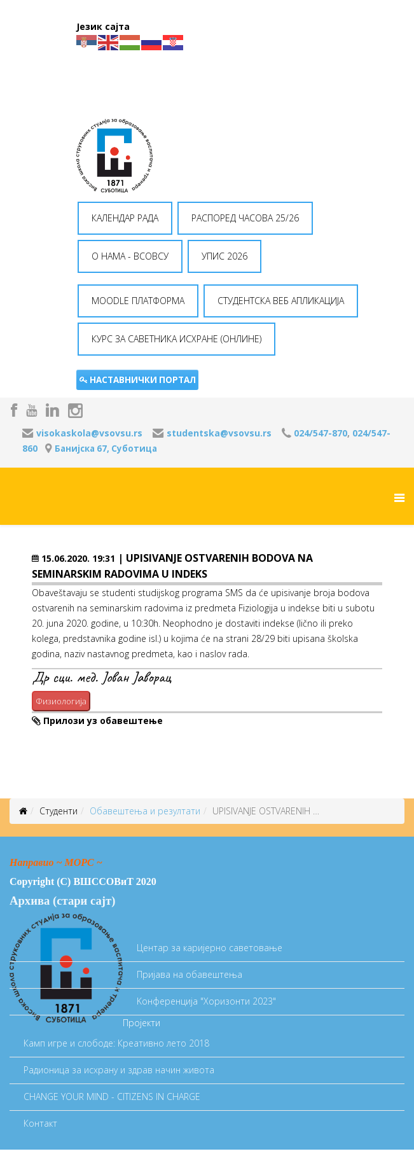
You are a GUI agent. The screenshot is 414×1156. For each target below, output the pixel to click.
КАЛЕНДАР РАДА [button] (125, 218)
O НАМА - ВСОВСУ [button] (130, 256)
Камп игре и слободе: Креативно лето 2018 (116, 1043)
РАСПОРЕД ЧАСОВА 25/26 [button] (245, 218)
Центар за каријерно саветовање (209, 948)
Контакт (40, 1123)
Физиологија (61, 701)
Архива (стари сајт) (62, 900)
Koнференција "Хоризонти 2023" (206, 1001)
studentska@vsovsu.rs (219, 433)
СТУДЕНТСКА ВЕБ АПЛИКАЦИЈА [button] (280, 301)
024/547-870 (320, 433)
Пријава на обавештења (189, 974)
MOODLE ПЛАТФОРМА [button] (138, 301)
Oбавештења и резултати (145, 811)
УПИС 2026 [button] (224, 256)
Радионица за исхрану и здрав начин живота (119, 1070)
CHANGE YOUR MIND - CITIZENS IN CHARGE (112, 1096)
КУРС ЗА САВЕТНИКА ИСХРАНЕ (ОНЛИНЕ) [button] (176, 339)
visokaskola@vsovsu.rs (89, 433)
